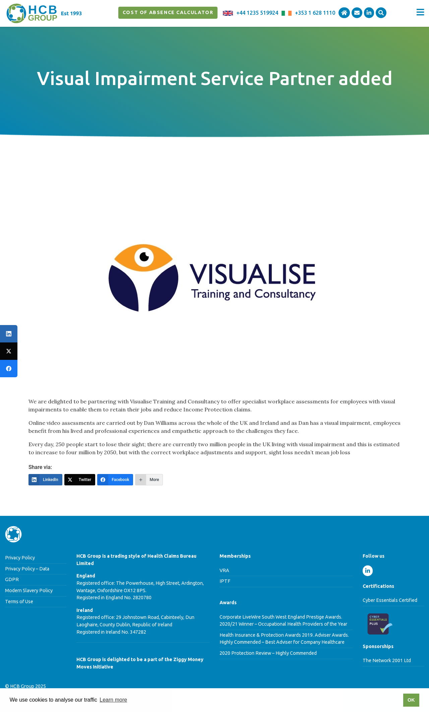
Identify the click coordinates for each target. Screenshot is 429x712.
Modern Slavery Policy (29, 590)
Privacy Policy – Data (27, 568)
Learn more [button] (113, 700)
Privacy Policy (20, 557)
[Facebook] (115, 479)
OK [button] (411, 700)
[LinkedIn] (45, 479)
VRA (224, 570)
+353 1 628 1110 (315, 13)
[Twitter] (80, 479)
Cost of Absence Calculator (168, 12)
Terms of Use (19, 601)
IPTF (225, 581)
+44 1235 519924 (257, 13)
